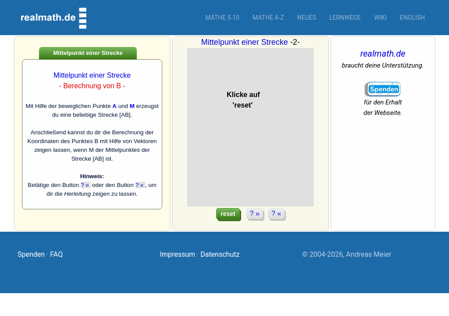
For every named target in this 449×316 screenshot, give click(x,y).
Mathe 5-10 (222, 17)
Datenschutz (219, 254)
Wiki (380, 17)
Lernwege (345, 17)
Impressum (178, 254)
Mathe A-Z (268, 17)
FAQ (56, 254)
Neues (306, 17)
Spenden (31, 254)
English (412, 17)
